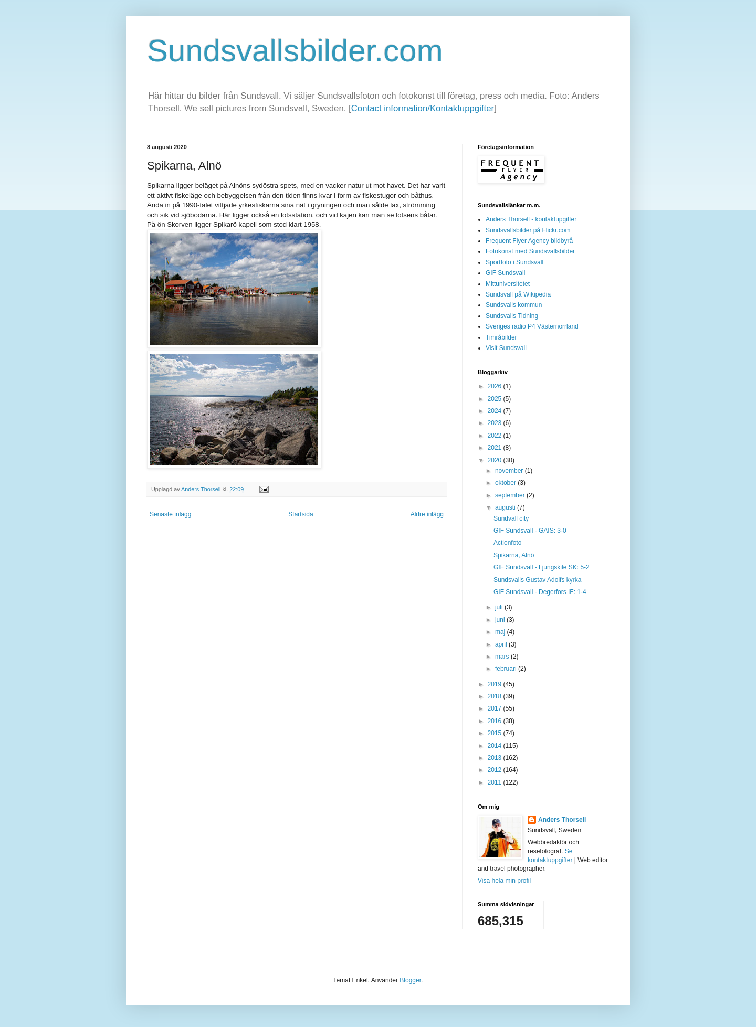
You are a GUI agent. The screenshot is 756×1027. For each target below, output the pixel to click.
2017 (495, 708)
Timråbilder (501, 337)
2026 (495, 386)
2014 (495, 745)
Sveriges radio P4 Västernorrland (532, 326)
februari (506, 668)
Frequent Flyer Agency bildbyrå (529, 241)
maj (501, 632)
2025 (495, 399)
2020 (495, 460)
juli (500, 607)
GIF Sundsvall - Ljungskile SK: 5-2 (542, 567)
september (511, 495)
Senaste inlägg (170, 514)
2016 (495, 721)
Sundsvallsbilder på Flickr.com (528, 230)
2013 (495, 757)
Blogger (410, 980)
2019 (495, 684)
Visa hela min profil (504, 880)
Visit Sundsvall (506, 348)
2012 (495, 770)
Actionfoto (507, 542)
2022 (495, 435)
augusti (506, 507)
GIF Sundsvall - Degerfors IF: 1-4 (540, 592)
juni (501, 619)
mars (503, 656)
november (510, 470)
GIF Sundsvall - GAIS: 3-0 (530, 530)
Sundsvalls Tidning (512, 316)
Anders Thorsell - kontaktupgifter (531, 219)
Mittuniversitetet (508, 284)
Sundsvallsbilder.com (295, 50)
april (502, 644)
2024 (495, 411)
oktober (506, 482)
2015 (495, 733)
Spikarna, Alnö (514, 555)
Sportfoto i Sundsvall (514, 262)
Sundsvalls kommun (514, 305)
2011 (495, 782)
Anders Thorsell (201, 489)
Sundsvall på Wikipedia (518, 294)
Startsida (300, 514)
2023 (495, 423)
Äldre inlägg (427, 514)
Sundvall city (511, 518)
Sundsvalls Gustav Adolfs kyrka (537, 580)
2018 (495, 696)
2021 (495, 447)
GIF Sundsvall (505, 273)
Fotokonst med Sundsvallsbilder (530, 251)
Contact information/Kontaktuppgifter (422, 108)
